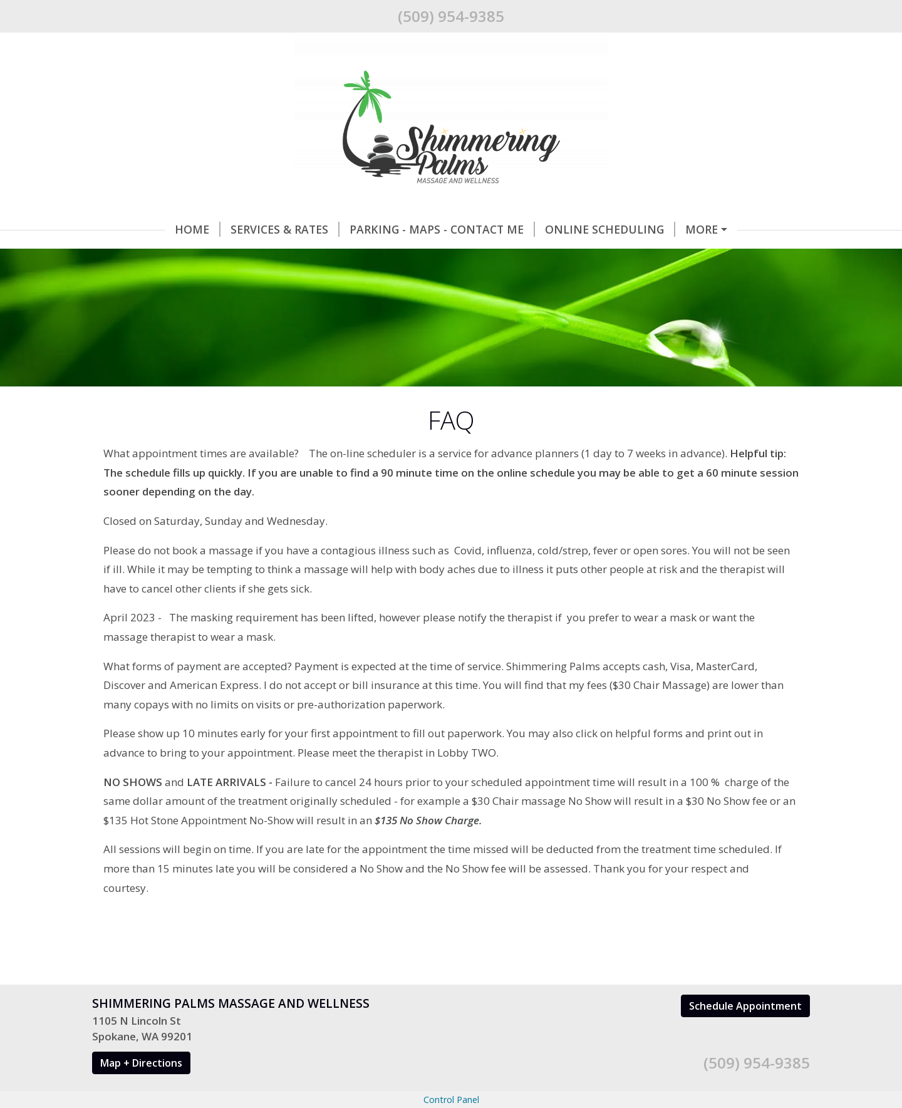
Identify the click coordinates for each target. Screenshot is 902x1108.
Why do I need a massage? (186, 256)
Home (125, 229)
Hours (305, 256)
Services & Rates (212, 229)
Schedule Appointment (745, 1032)
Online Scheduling (537, 229)
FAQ (358, 256)
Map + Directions (141, 1089)
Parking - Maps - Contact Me (369, 229)
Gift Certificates (669, 229)
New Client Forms (440, 256)
